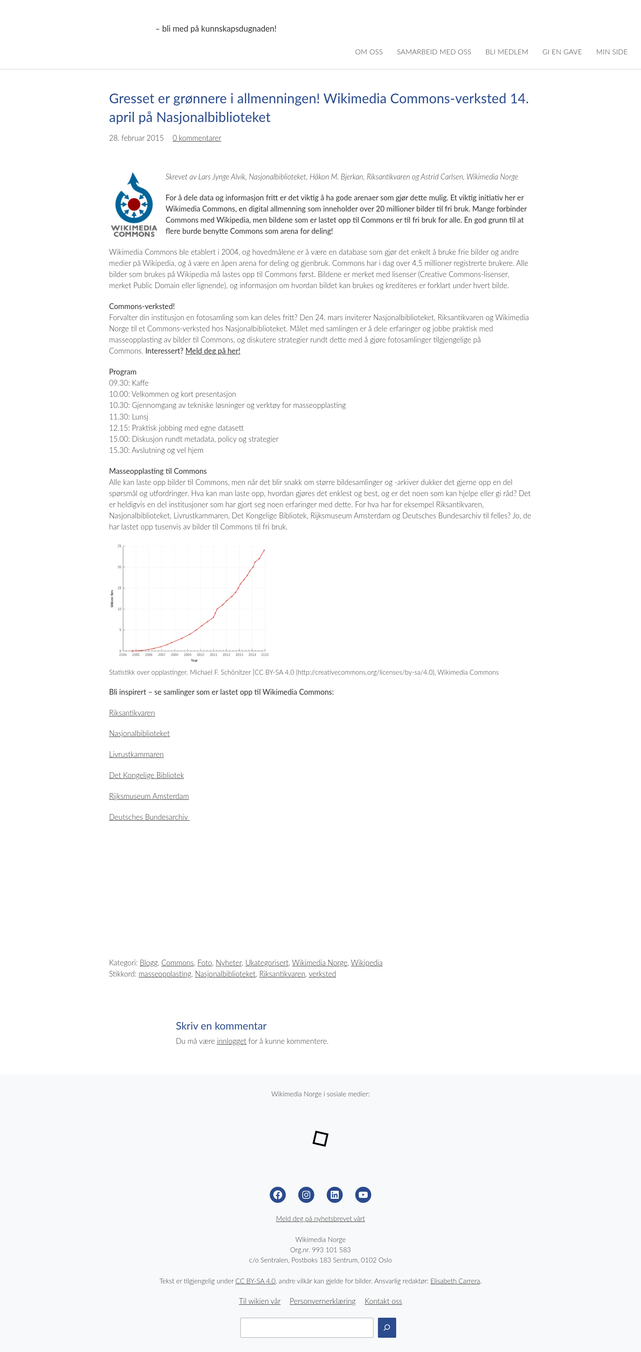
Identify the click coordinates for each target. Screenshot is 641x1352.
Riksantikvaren (132, 713)
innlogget (231, 1041)
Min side (612, 51)
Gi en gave (562, 51)
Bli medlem (506, 51)
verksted (322, 973)
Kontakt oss (383, 1301)
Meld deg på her (212, 350)
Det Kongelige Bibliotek (146, 775)
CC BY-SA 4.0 (255, 1281)
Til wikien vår (260, 1301)
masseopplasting (164, 973)
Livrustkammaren (136, 754)
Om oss (369, 51)
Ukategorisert (266, 962)
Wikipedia (366, 962)
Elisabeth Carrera (455, 1281)
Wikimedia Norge (82, 29)
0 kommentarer (197, 138)
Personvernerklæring (323, 1301)
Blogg (149, 962)
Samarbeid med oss (434, 51)
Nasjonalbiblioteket (139, 733)
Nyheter (229, 962)
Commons (177, 962)
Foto (205, 962)
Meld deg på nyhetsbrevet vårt (320, 1218)
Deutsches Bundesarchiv (149, 817)
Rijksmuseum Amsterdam (149, 796)
